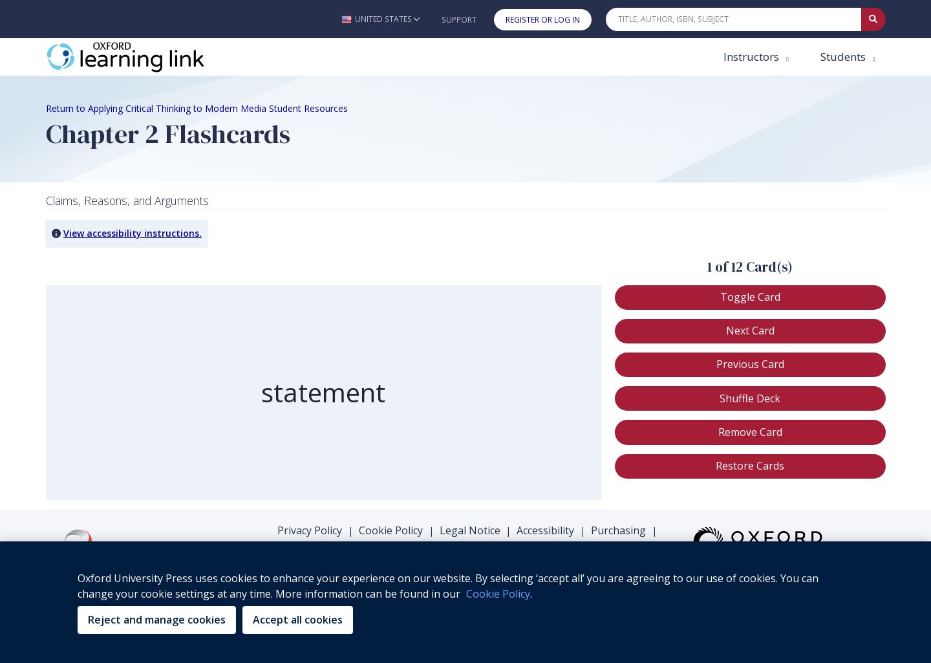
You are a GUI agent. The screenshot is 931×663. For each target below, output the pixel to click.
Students (844, 56)
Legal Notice (470, 530)
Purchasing (618, 530)
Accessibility (545, 530)
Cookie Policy (391, 530)
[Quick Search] (734, 19)
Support (459, 19)
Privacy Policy (309, 530)
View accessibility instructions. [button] (132, 233)
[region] (323, 393)
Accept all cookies (298, 620)
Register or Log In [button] (543, 19)
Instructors (752, 56)
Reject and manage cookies (157, 620)
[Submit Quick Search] (873, 19)
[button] (380, 19)
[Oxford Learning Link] (143, 57)
